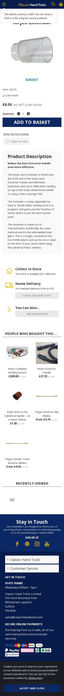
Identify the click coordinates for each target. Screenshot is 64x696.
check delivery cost (37, 295)
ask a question (37, 313)
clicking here (35, 678)
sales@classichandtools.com (24, 617)
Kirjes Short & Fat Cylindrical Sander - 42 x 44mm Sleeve (17, 415)
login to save (16, 142)
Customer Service (24, 568)
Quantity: (8, 113)
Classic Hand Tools (25, 559)
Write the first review (16, 134)
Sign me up (32, 537)
